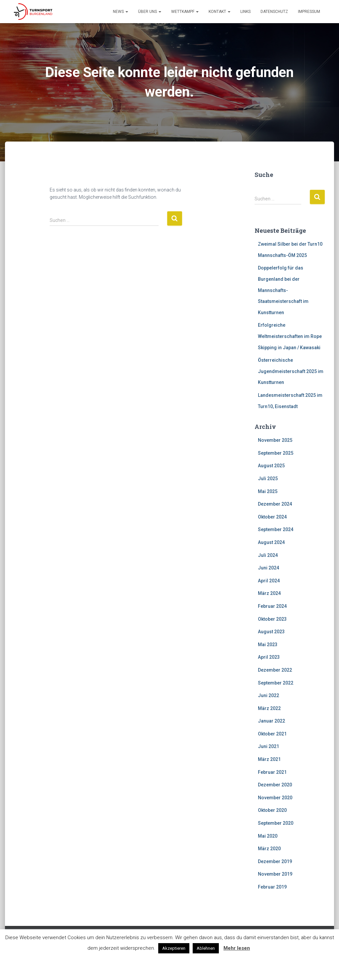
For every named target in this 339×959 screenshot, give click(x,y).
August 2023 (271, 631)
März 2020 (269, 848)
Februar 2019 (272, 887)
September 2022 (275, 683)
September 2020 (275, 823)
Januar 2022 (271, 721)
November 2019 (275, 874)
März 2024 (269, 593)
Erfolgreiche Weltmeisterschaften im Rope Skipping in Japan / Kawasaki (290, 336)
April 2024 (269, 580)
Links (245, 11)
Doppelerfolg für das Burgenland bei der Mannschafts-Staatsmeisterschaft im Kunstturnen (283, 290)
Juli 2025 (268, 478)
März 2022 (269, 708)
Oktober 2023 (272, 619)
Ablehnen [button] (206, 948)
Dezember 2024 (275, 504)
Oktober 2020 (272, 810)
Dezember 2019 (275, 861)
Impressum (309, 11)
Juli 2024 (268, 555)
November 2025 (275, 440)
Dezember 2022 (275, 670)
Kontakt (219, 11)
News (120, 11)
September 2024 (275, 529)
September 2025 (275, 453)
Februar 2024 (272, 606)
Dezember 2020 (275, 784)
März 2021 (269, 759)
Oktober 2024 (272, 517)
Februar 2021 (272, 772)
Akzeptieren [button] (173, 948)
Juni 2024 (268, 567)
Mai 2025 (267, 491)
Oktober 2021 (272, 733)
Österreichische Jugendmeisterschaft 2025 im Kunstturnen (290, 371)
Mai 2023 (267, 644)
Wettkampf (185, 11)
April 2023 (269, 657)
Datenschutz (274, 11)
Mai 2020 (267, 836)
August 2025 (271, 465)
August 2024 (271, 542)
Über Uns (149, 11)
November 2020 (275, 797)
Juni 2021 (268, 746)
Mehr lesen (236, 948)
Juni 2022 (268, 695)
